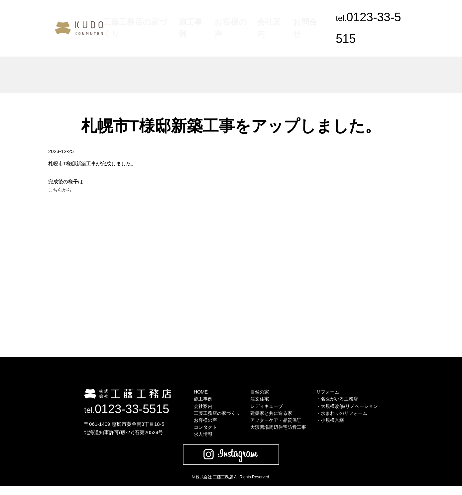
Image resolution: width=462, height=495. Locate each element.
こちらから (60, 190)
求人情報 (198, 442)
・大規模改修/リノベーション (350, 409)
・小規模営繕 (332, 426)
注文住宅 (258, 401)
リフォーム (329, 393)
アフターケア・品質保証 (275, 426)
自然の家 (258, 393)
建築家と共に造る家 (270, 418)
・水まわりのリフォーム (344, 418)
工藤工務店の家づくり (163, 17)
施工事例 (205, 17)
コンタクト (200, 434)
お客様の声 (236, 17)
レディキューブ (265, 409)
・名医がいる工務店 (339, 401)
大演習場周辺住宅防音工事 (277, 434)
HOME (195, 393)
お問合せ (296, 17)
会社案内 (267, 17)
